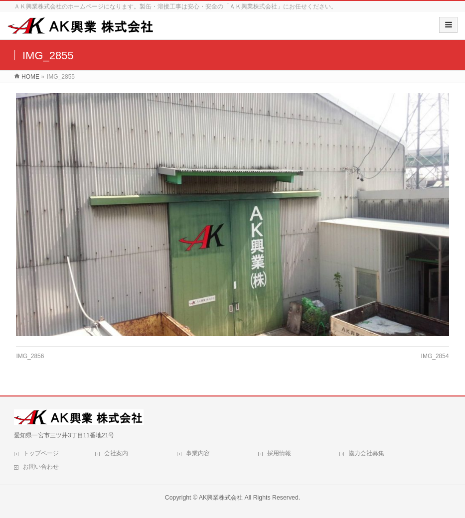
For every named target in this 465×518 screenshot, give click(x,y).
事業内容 (198, 453)
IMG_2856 (30, 356)
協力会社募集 (366, 453)
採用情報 (279, 453)
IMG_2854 (435, 356)
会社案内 (116, 453)
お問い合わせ (41, 466)
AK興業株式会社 (221, 497)
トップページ (41, 453)
